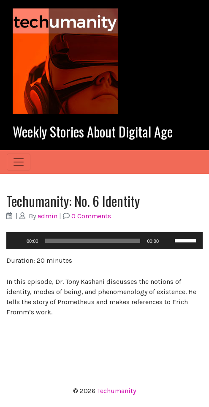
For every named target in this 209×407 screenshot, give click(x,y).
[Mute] (168, 240)
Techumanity (116, 391)
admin (47, 216)
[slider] (93, 241)
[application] (104, 240)
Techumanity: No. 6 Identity (73, 201)
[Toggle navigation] (18, 162)
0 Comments (91, 216)
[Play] (17, 240)
